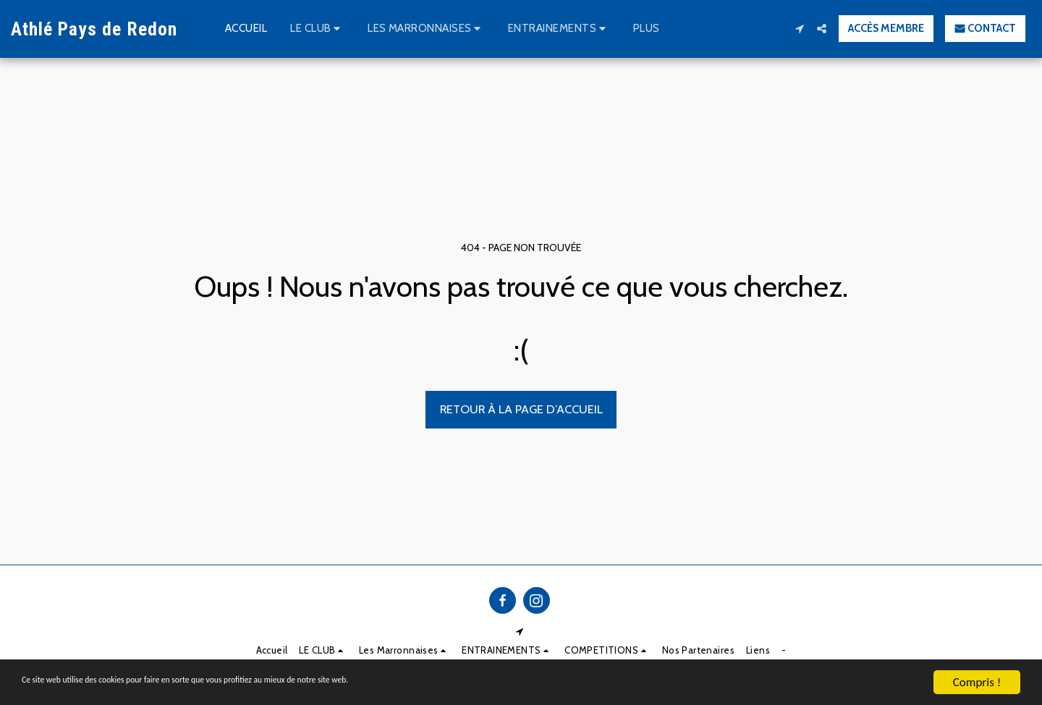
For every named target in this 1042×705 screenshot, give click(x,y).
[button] (317, 29)
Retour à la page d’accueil (521, 409)
